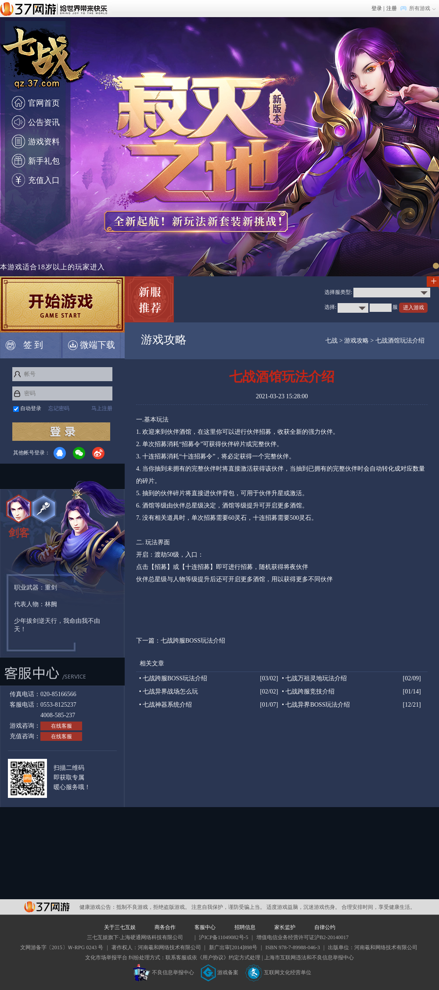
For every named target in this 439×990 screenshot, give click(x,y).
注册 (391, 8)
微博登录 (98, 453)
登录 (376, 8)
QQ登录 (60, 453)
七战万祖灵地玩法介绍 (316, 678)
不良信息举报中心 (163, 972)
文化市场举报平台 (106, 957)
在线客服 (61, 726)
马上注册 (101, 408)
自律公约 (324, 927)
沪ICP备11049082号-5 (223, 937)
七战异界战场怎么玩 (170, 691)
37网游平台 (46, 907)
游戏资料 (44, 141)
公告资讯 (44, 122)
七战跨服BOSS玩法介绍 (193, 640)
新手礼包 (44, 161)
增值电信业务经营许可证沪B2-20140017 (302, 937)
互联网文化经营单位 (278, 972)
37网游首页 (56, 8)
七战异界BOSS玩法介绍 (317, 704)
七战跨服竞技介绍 (310, 691)
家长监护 (284, 927)
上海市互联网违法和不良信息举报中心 (309, 957)
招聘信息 (244, 927)
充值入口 (44, 180)
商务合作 (165, 927)
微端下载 (91, 345)
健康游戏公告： (97, 907)
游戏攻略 (356, 340)
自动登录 (30, 408)
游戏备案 (219, 972)
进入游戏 (413, 307)
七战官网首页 (45, 63)
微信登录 (79, 453)
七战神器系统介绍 (167, 704)
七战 (331, 340)
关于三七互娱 (120, 927)
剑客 (18, 533)
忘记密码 (58, 408)
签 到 (24, 345)
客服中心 (205, 927)
